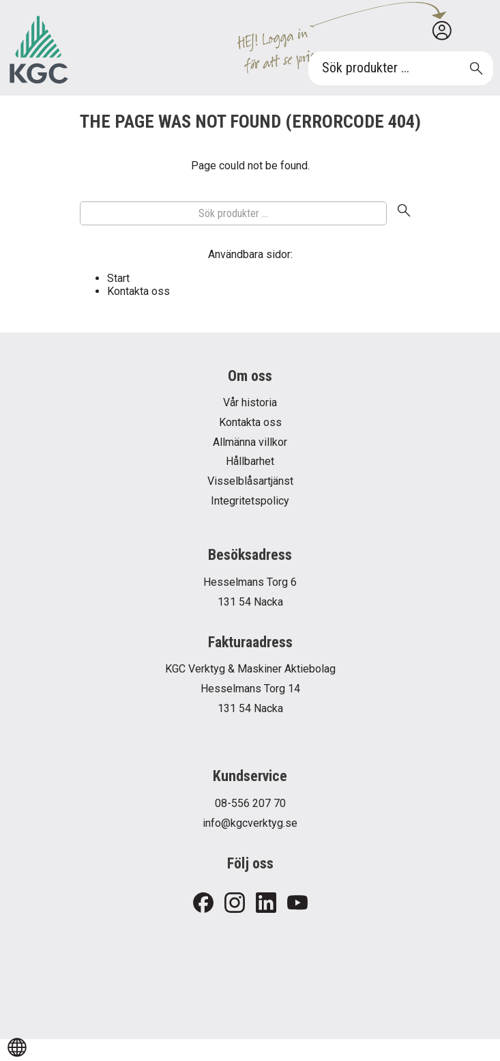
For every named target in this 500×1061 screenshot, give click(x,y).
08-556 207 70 (250, 803)
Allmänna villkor (250, 442)
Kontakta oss (138, 291)
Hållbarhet (250, 461)
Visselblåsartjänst (250, 481)
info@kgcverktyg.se (250, 823)
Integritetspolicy (250, 500)
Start (118, 278)
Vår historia (250, 402)
